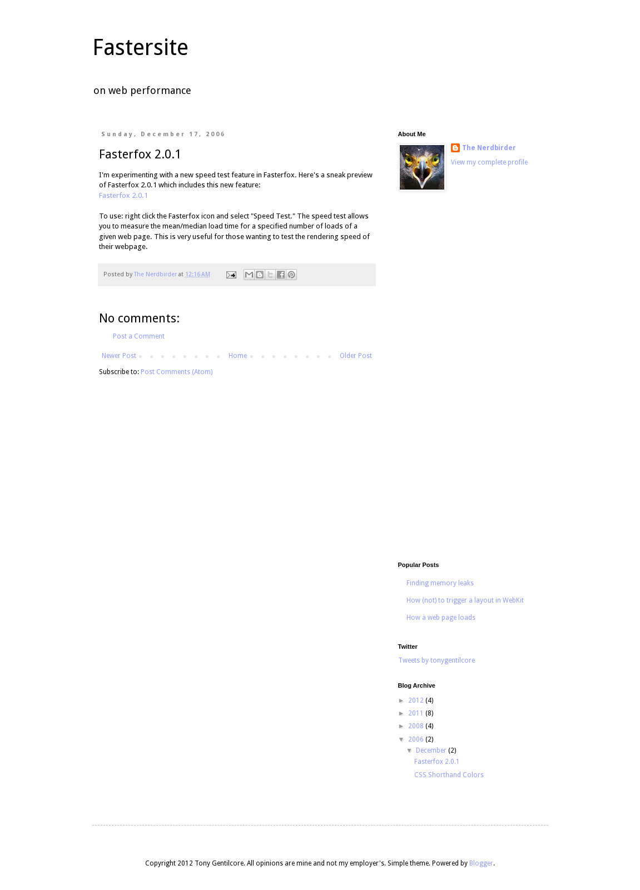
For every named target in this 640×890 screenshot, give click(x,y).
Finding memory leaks (440, 583)
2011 (416, 713)
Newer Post (119, 356)
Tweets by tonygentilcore (436, 660)
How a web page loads (440, 617)
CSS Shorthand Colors (449, 775)
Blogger (481, 863)
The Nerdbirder (489, 148)
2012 (416, 700)
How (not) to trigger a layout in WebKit (465, 600)
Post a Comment (139, 336)
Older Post (356, 356)
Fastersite (140, 47)
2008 (416, 726)
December (432, 750)
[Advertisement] (465, 378)
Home (238, 356)
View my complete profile (489, 162)
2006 (416, 739)
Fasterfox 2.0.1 (123, 195)
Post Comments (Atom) (176, 372)
